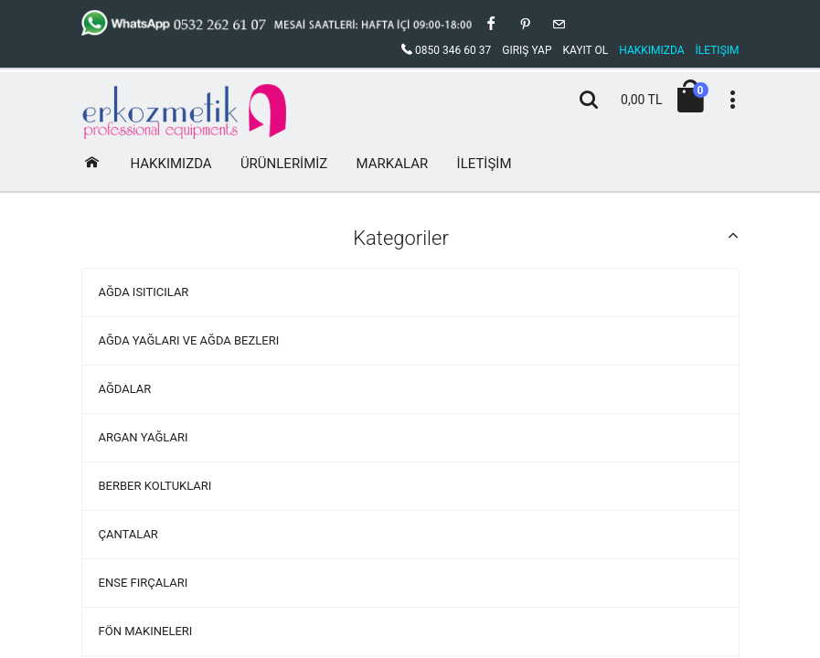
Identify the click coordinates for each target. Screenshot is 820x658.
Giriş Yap (526, 50)
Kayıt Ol (585, 50)
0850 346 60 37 (446, 50)
